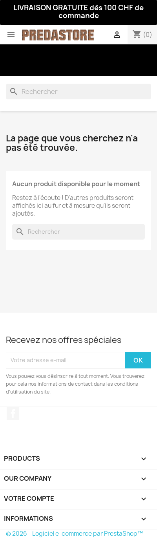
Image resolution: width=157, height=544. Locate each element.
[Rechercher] (78, 91)
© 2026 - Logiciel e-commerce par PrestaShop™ (74, 533)
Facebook (13, 413)
